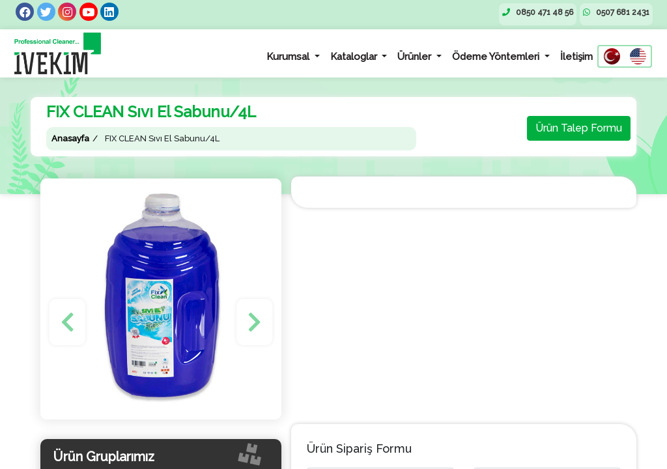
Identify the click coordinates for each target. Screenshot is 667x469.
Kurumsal (289, 57)
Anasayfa (70, 138)
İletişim (576, 57)
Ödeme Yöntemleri (497, 57)
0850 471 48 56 (537, 12)
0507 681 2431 (616, 12)
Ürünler (415, 57)
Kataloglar (355, 57)
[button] (67, 322)
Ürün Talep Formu (578, 128)
